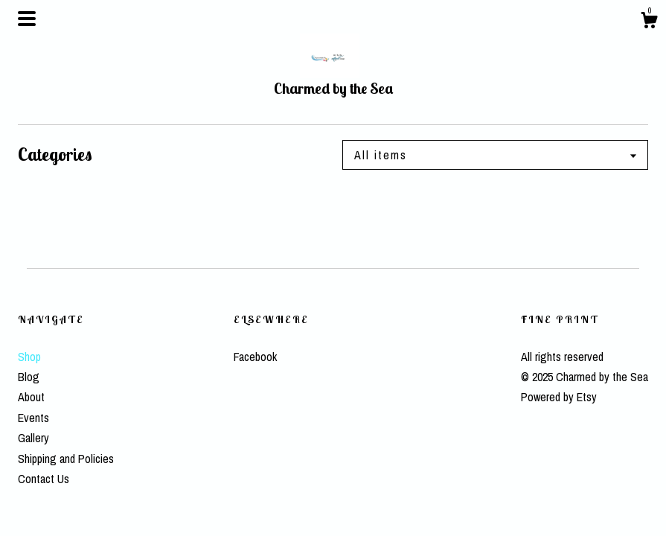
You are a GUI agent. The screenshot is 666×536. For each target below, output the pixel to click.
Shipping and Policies (66, 458)
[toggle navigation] (27, 18)
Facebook (255, 356)
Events (33, 417)
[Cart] (649, 22)
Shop (29, 356)
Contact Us (43, 478)
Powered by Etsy (559, 397)
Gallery (33, 438)
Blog (28, 376)
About (31, 397)
